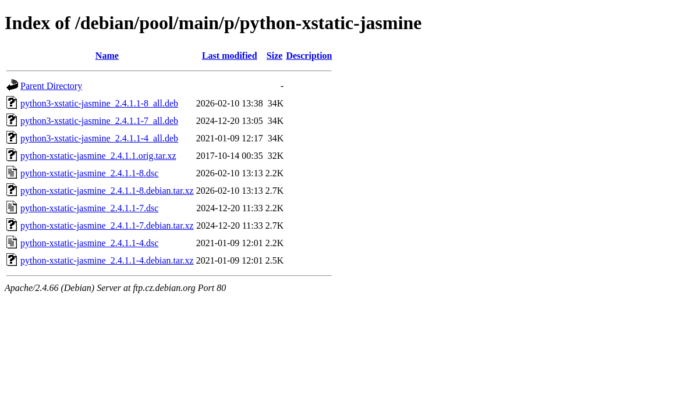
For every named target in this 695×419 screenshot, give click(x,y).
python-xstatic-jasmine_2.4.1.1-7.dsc (89, 208)
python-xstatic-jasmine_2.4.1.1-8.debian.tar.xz (107, 191)
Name (107, 56)
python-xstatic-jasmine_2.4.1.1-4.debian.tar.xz (107, 260)
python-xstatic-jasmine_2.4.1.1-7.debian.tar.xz (107, 225)
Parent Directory (51, 86)
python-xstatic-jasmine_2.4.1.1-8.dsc (89, 173)
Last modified (229, 56)
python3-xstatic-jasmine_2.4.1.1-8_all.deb (99, 103)
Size (275, 56)
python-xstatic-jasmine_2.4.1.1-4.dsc (89, 243)
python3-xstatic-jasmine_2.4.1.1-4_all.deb (99, 138)
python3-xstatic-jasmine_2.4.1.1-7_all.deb (99, 121)
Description (309, 56)
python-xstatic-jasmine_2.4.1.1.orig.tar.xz (98, 156)
